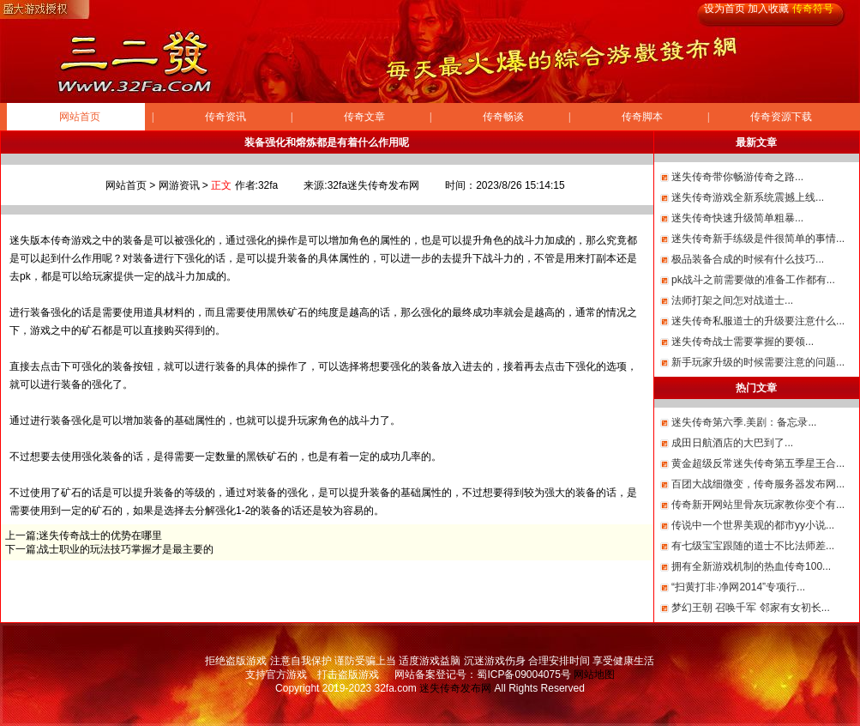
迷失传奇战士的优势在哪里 (100, 535)
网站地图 (594, 675)
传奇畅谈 (503, 117)
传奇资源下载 (781, 117)
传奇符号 (812, 9)
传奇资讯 (225, 117)
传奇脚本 (642, 117)
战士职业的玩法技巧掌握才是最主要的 (126, 549)
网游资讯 (179, 185)
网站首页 (79, 117)
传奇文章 (364, 117)
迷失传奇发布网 (455, 688)
